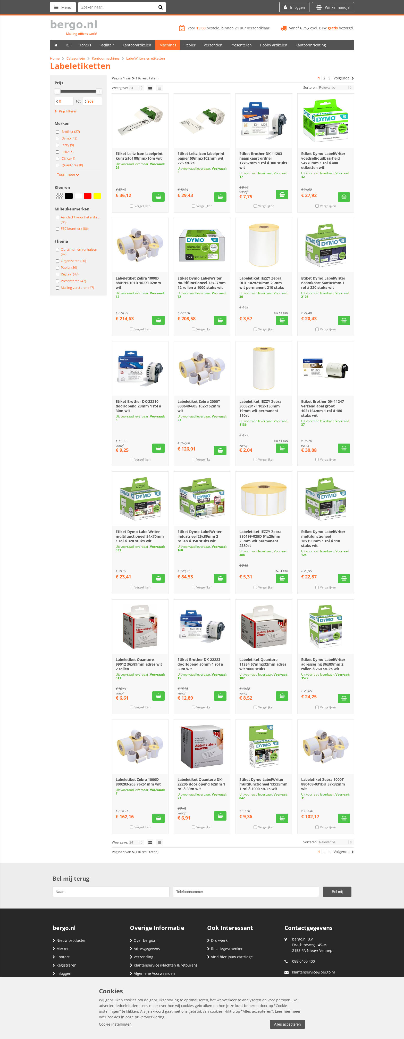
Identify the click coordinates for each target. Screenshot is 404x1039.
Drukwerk (217, 940)
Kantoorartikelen (136, 45)
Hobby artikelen (273, 45)
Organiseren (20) (73, 260)
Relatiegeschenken (225, 948)
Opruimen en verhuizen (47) (79, 251)
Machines (167, 45)
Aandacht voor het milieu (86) (80, 219)
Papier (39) (69, 267)
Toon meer (68, 174)
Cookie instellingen (115, 1024)
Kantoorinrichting (311, 45)
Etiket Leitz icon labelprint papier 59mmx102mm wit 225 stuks (201, 158)
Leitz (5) (67, 151)
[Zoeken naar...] (160, 7)
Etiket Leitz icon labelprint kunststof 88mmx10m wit (139, 156)
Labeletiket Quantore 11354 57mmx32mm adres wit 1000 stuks (262, 664)
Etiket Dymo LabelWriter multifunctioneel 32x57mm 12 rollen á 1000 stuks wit (202, 283)
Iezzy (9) (68, 145)
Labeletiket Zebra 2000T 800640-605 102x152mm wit (199, 406)
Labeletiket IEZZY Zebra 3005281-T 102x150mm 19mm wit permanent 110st (260, 408)
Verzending (141, 956)
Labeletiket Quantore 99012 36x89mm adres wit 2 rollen (139, 664)
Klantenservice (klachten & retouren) (163, 965)
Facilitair (106, 45)
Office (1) (68, 158)
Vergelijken (142, 206)
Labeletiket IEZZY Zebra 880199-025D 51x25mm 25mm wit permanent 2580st (260, 538)
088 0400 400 (303, 961)
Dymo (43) (69, 138)
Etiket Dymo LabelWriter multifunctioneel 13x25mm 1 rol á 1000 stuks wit (263, 784)
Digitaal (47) (70, 274)
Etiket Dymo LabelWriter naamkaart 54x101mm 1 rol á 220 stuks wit (323, 283)
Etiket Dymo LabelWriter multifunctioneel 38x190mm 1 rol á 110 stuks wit (323, 538)
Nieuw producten (70, 940)
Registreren (65, 965)
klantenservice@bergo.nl (313, 972)
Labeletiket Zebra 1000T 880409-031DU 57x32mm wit (323, 784)
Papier (190, 45)
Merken (61, 948)
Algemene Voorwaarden (152, 973)
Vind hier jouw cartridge (230, 956)
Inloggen (62, 973)
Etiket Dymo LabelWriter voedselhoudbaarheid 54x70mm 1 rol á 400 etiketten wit (323, 160)
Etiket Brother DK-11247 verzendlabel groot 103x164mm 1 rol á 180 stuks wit (322, 408)
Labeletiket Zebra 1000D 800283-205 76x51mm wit (138, 782)
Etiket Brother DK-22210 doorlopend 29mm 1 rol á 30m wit (138, 406)
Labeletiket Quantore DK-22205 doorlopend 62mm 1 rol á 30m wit (201, 784)
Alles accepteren (287, 1024)
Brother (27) (71, 131)
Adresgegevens (145, 948)
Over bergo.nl (143, 940)
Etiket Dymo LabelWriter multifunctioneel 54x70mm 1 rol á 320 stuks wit (140, 536)
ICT (68, 45)
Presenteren (241, 45)
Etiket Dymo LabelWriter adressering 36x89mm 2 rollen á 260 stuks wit (323, 664)
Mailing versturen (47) (77, 287)
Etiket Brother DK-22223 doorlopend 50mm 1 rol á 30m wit (200, 664)
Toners (85, 45)
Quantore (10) (72, 165)
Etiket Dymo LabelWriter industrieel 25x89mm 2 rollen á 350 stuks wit (200, 536)
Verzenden (213, 45)
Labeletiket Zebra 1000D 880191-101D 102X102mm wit (138, 283)
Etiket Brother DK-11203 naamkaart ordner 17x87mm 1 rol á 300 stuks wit (263, 160)
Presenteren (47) (73, 281)
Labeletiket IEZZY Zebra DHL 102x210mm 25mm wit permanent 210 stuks (261, 283)
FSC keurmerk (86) (75, 228)
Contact (61, 956)
